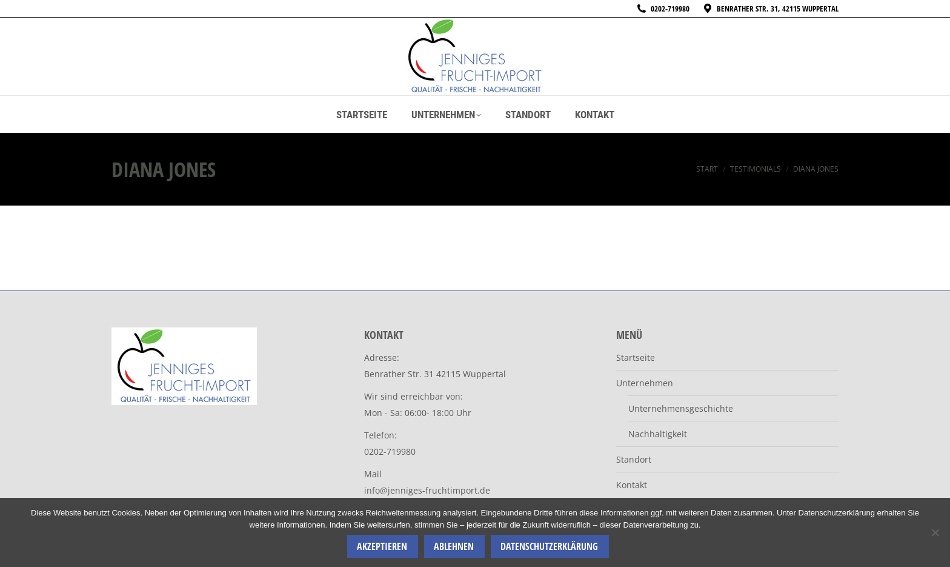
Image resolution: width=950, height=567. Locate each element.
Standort (633, 459)
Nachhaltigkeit (657, 434)
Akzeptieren (382, 546)
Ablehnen (454, 546)
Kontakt (631, 485)
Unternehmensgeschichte (680, 408)
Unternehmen (644, 383)
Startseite (635, 357)
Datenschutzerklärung (549, 546)
